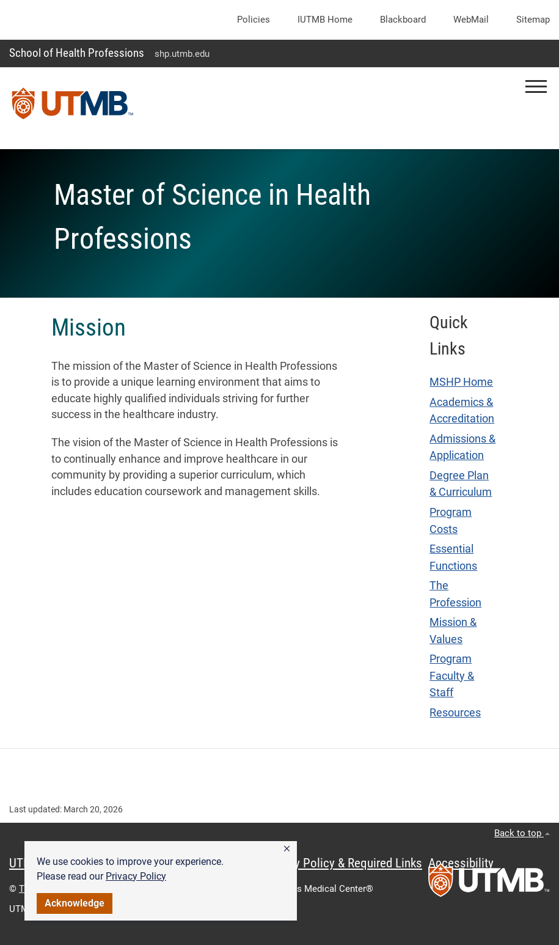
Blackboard (403, 19)
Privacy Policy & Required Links (342, 863)
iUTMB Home (325, 19)
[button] (287, 849)
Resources (455, 712)
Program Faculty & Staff (451, 675)
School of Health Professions (76, 53)
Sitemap (533, 19)
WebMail (471, 19)
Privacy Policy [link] (136, 876)
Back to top (522, 833)
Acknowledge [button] (74, 903)
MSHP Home (461, 382)
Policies (253, 19)
